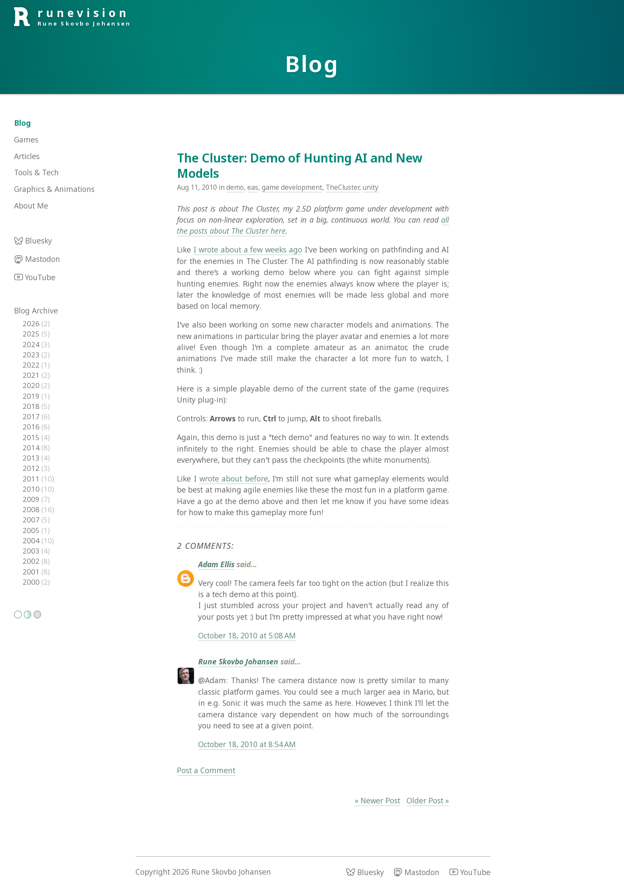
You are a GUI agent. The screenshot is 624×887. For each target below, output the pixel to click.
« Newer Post (377, 800)
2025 (32, 334)
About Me (31, 205)
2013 (32, 458)
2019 (32, 396)
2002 (32, 561)
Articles (27, 156)
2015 (32, 437)
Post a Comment (206, 770)
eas (252, 187)
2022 (32, 365)
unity (370, 187)
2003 (32, 551)
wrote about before (233, 478)
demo (235, 187)
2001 (32, 572)
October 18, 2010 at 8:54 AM (247, 744)
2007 (32, 520)
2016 (32, 427)
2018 (32, 406)
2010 (32, 489)
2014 (32, 447)
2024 (32, 344)
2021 (32, 375)
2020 (32, 385)
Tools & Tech (36, 172)
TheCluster (342, 187)
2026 (32, 323)
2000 (32, 582)
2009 (32, 499)
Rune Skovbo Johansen (238, 661)
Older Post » (428, 800)
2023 (32, 354)
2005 (32, 530)
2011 (32, 479)
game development (292, 187)
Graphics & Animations (54, 189)
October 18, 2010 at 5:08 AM (247, 635)
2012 (32, 468)
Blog (22, 123)
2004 (32, 540)
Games (26, 139)
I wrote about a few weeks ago (248, 249)
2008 (32, 509)
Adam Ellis (216, 564)
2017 (32, 416)
